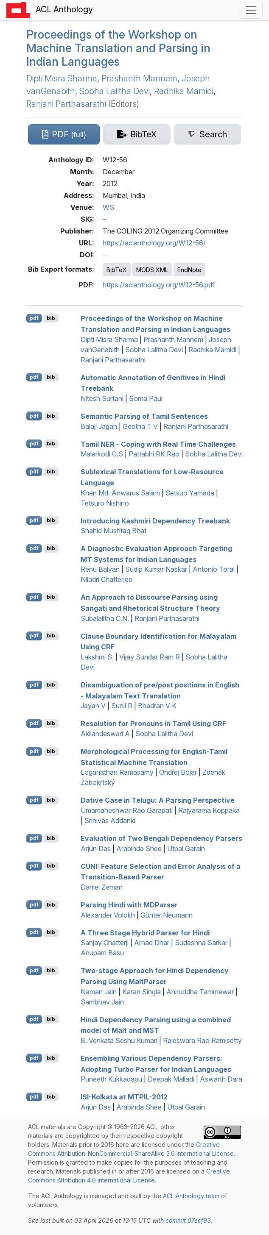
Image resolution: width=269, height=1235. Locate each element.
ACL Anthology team (191, 1195)
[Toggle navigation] (251, 10)
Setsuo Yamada (189, 493)
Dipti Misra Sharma (61, 78)
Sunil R (121, 705)
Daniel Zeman (102, 887)
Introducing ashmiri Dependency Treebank (155, 520)
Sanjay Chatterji (105, 942)
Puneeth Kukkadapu (111, 1079)
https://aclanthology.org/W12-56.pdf (159, 285)
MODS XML (152, 269)
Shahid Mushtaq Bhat (113, 530)
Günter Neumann (166, 915)
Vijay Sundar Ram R (149, 657)
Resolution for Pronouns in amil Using (153, 723)
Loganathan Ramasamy (117, 772)
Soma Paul (146, 398)
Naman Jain (99, 991)
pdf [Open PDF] (34, 318)
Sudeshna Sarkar (201, 942)
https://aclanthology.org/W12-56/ (154, 243)
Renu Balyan (100, 569)
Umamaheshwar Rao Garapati (127, 810)
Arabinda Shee (139, 848)
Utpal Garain (186, 848)
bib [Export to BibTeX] (51, 318)
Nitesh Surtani (102, 398)
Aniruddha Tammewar (200, 991)
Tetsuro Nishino (105, 503)
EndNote (189, 269)
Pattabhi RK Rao (154, 454)
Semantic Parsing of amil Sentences (144, 416)
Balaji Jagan (99, 426)
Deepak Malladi (171, 1079)
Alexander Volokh (108, 915)
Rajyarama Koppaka (209, 810)
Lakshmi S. (97, 657)
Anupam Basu (102, 953)
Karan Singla (141, 991)
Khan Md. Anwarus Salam (120, 493)
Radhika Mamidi (183, 91)
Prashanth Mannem (139, 78)
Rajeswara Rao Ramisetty (202, 1040)
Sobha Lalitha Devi (114, 91)
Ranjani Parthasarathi (66, 104)
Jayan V (93, 705)
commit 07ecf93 (188, 1220)
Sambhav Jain (102, 1002)
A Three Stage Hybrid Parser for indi (145, 932)
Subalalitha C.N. (105, 618)
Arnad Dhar (151, 942)
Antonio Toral (214, 569)
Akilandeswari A (105, 733)
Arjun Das (96, 848)
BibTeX (116, 269)
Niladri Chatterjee (106, 579)
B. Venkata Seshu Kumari (119, 1040)
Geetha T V (140, 426)
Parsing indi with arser (129, 905)
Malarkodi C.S (102, 454)
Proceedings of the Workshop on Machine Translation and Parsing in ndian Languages (118, 48)
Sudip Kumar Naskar (156, 569)
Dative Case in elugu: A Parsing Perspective (158, 800)
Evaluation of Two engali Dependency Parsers (161, 838)
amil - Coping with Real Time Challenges (158, 443)
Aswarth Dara (221, 1079)
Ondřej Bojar (178, 772)
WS (108, 207)
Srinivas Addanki (109, 820)
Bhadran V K (157, 705)
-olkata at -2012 (124, 1097)
